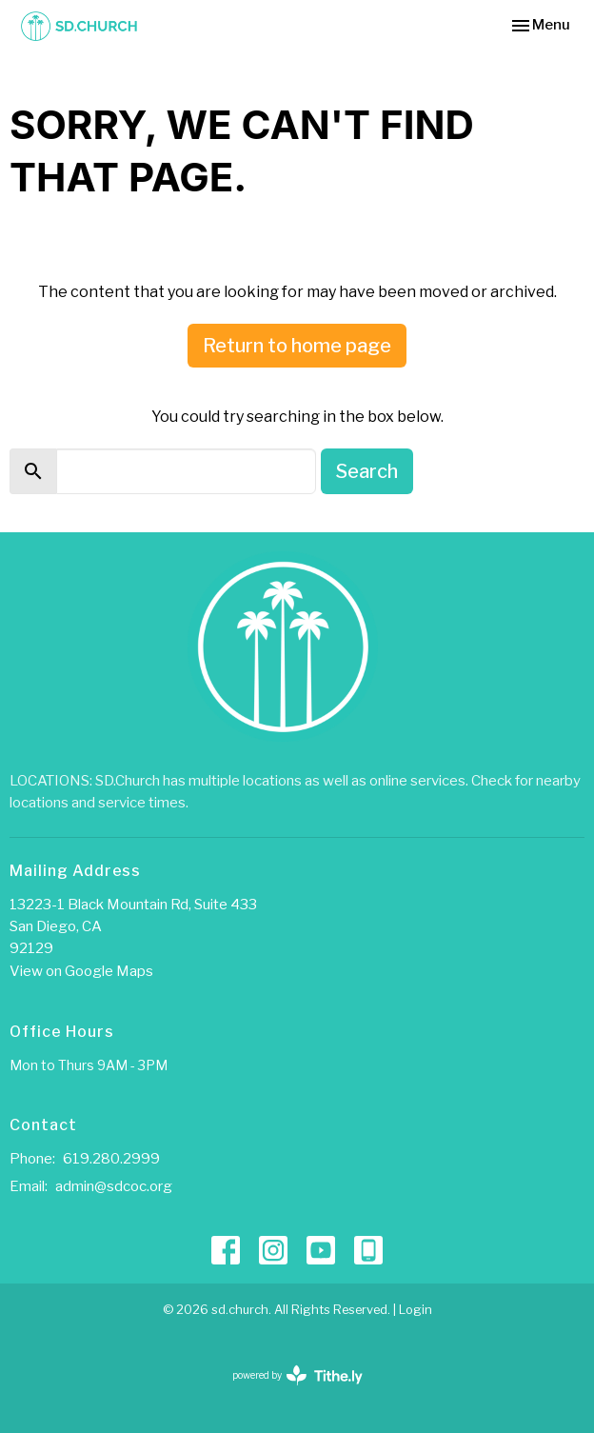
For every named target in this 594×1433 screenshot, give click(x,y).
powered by (297, 1375)
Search (367, 471)
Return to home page (297, 345)
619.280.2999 (111, 1158)
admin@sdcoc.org (113, 1186)
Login (415, 1310)
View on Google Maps (81, 971)
